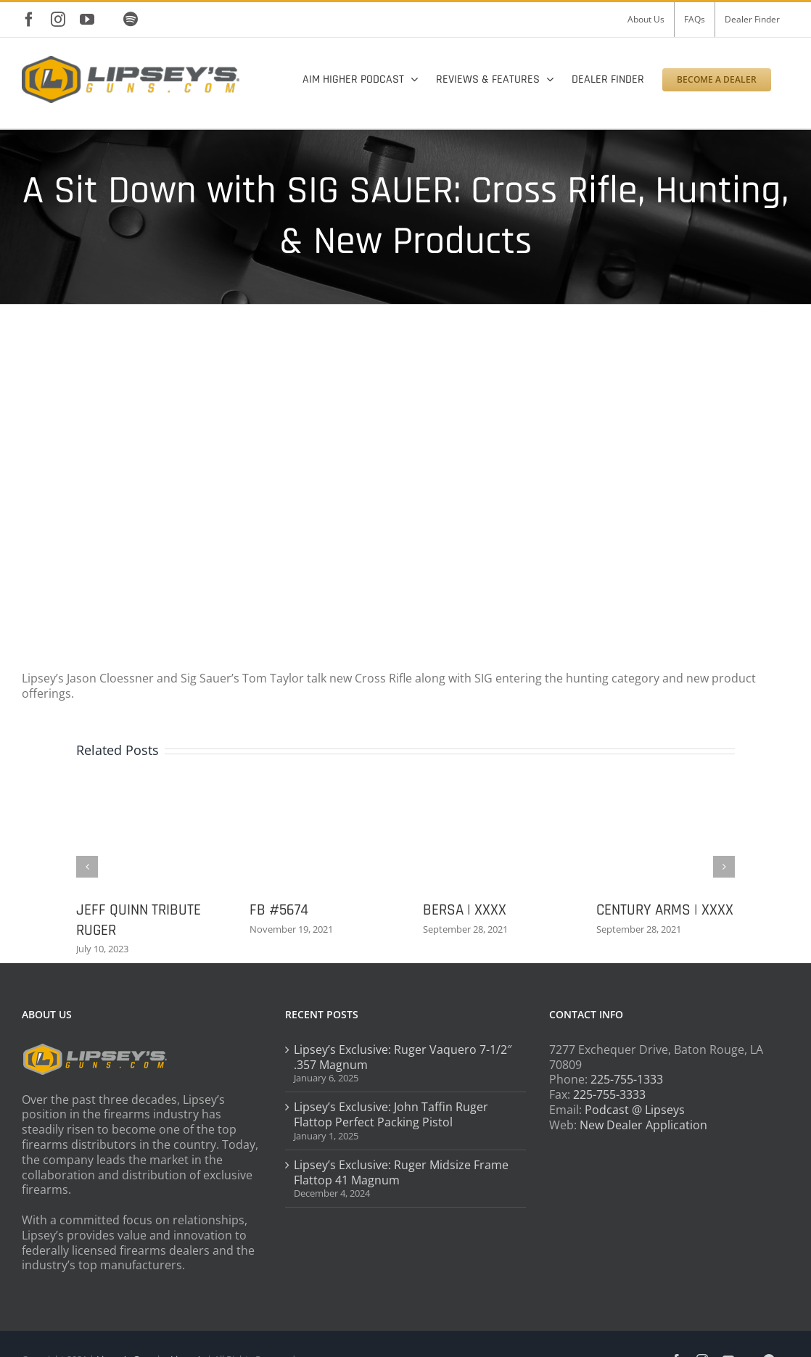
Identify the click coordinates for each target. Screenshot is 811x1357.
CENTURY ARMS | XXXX (664, 910)
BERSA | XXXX (464, 910)
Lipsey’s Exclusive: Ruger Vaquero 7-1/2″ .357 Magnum (402, 1057)
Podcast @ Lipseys (635, 1110)
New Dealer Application (643, 1125)
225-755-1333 (626, 1079)
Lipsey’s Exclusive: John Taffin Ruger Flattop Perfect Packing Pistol (391, 1115)
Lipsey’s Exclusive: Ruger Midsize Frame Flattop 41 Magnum (401, 1173)
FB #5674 (279, 910)
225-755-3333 (609, 1094)
